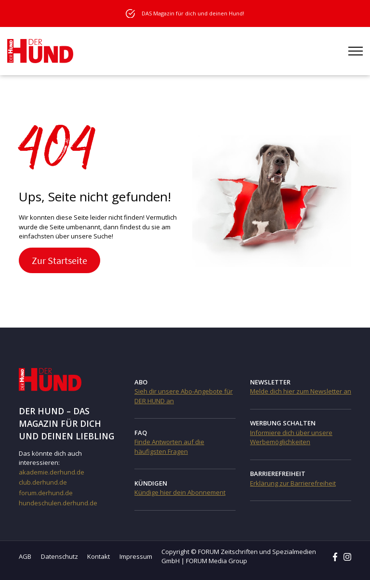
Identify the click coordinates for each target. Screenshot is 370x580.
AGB (25, 556)
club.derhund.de (43, 482)
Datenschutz (59, 556)
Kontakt (98, 556)
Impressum (135, 556)
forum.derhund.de (46, 492)
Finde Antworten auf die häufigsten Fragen (169, 446)
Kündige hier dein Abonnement (179, 492)
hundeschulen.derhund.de (58, 503)
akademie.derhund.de (51, 472)
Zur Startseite (59, 260)
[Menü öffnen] (355, 51)
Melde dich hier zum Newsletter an (300, 391)
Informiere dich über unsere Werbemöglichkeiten (291, 437)
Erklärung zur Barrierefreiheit (293, 483)
